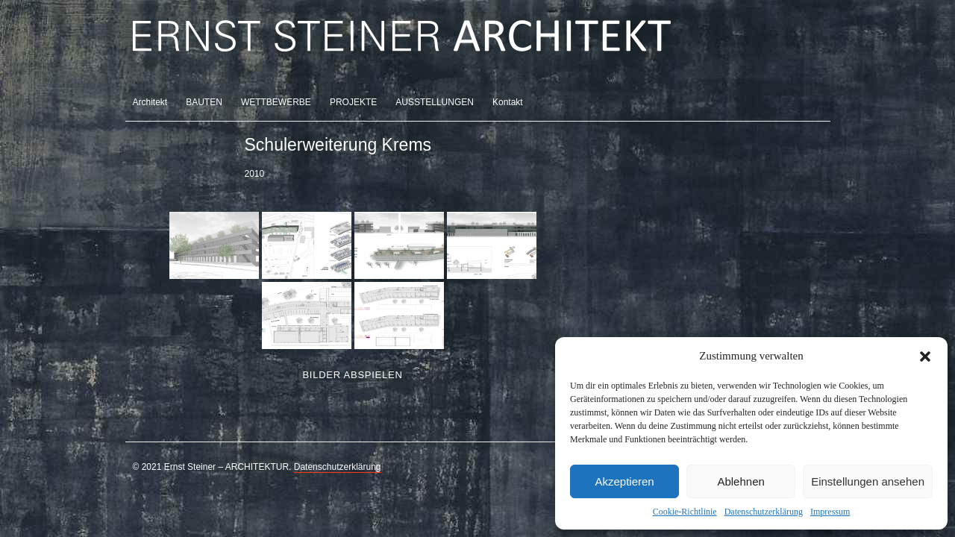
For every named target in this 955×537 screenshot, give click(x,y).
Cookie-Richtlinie (685, 511)
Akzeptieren (624, 481)
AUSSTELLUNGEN (434, 102)
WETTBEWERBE (276, 102)
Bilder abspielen (352, 374)
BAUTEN (204, 102)
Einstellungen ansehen (867, 481)
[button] (925, 356)
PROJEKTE (353, 102)
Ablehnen (740, 481)
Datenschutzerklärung (763, 511)
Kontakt (507, 102)
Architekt (150, 102)
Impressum (830, 511)
